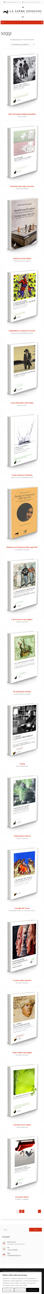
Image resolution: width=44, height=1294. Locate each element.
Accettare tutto (32, 1290)
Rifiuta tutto (20, 1290)
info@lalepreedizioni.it (14, 1255)
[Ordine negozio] (22, 44)
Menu (22, 22)
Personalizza (8, 1290)
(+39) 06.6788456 (12, 1250)
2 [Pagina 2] (20, 1211)
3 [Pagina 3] (23, 1211)
